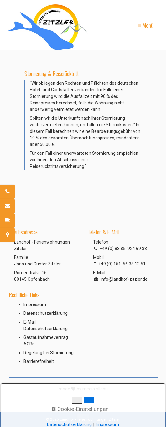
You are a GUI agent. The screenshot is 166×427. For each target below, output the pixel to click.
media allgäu (95, 388)
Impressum (34, 304)
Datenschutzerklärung (45, 313)
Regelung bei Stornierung (48, 352)
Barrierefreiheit (38, 361)
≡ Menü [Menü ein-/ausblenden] (145, 25)
